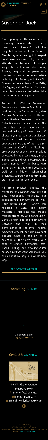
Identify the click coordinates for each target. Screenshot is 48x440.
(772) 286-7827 (30, 392)
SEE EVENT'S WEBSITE (24, 269)
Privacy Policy (25, 424)
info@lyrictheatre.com (29, 400)
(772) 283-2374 (28, 396)
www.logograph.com (27, 431)
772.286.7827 (26, 3)
